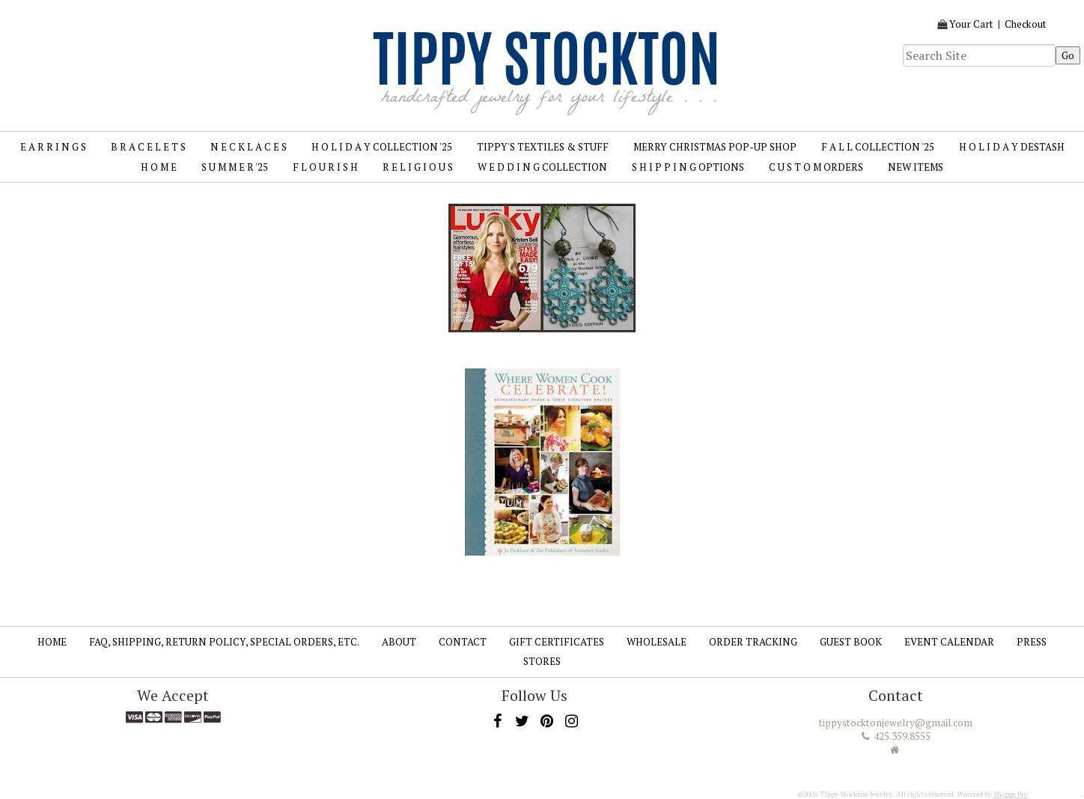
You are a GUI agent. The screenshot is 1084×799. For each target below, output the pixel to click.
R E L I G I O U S (418, 167)
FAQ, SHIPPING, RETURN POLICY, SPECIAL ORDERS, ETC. (224, 641)
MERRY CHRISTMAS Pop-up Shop (715, 147)
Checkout (1026, 24)
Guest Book (851, 641)
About (399, 641)
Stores (542, 661)
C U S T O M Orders (816, 167)
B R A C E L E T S (148, 147)
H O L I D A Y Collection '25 (381, 147)
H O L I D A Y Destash (1012, 147)
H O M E (159, 167)
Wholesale (656, 641)
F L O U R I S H (325, 167)
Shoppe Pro (1010, 794)
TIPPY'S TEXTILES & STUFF (543, 147)
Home (52, 641)
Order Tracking (753, 641)
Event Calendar (949, 641)
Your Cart (971, 24)
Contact (463, 641)
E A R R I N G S (53, 147)
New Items (915, 167)
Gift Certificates (556, 641)
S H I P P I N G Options (688, 167)
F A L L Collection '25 (877, 147)
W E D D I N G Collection (542, 167)
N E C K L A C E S (248, 147)
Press (1032, 641)
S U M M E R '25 (234, 167)
